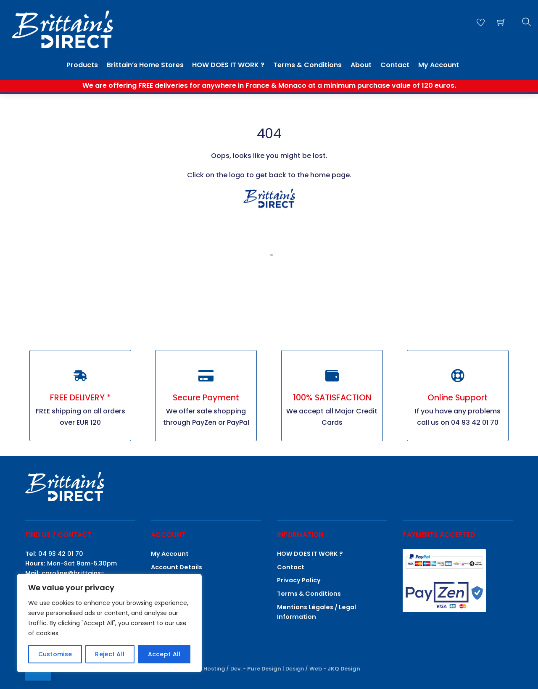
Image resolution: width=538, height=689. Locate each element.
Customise (55, 654)
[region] (109, 623)
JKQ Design (343, 669)
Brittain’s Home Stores (145, 65)
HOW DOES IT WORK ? (228, 65)
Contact (394, 65)
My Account (438, 65)
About (361, 65)
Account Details (176, 567)
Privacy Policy (299, 580)
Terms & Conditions (307, 65)
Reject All (109, 654)
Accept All (164, 654)
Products (82, 65)
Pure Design (264, 669)
